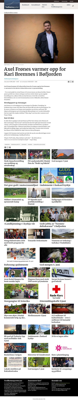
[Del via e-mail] (73, 82)
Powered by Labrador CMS (39, 399)
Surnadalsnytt (35, 5)
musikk (30, 144)
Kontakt (71, 1)
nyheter (7, 144)
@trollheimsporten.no (64, 383)
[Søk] (73, 6)
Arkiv (68, 5)
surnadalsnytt (15, 144)
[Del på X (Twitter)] (71, 82)
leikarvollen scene (39, 144)
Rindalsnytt (25, 5)
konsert (24, 144)
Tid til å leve (44, 6)
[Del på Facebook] (69, 82)
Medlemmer (56, 1)
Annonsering (64, 1)
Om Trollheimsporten (56, 6)
